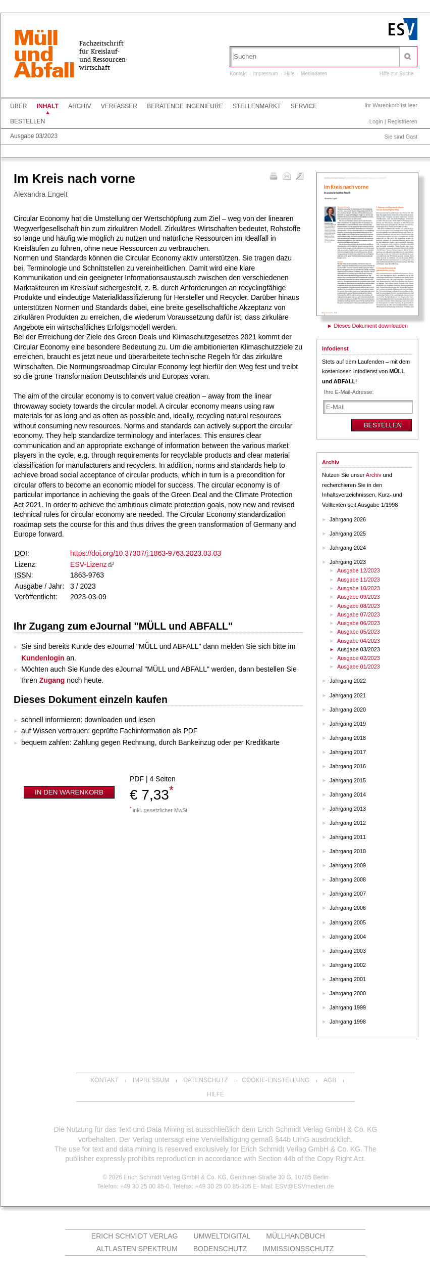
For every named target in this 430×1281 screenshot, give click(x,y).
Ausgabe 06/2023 (358, 623)
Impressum (265, 73)
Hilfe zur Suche (397, 73)
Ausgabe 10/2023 (358, 588)
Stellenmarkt (257, 106)
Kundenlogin (43, 658)
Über (18, 106)
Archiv (79, 106)
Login (376, 121)
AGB (330, 1080)
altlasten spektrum (137, 1249)
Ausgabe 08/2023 (358, 606)
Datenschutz (205, 1080)
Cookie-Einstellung (275, 1080)
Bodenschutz (220, 1249)
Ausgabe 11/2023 (358, 580)
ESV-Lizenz (88, 564)
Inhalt (48, 106)
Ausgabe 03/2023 (34, 136)
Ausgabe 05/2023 (358, 632)
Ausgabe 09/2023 (358, 597)
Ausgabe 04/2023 (358, 641)
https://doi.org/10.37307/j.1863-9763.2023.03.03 (145, 553)
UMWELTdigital (222, 1236)
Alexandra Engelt (41, 194)
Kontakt (238, 73)
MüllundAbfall (44, 55)
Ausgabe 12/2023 (358, 570)
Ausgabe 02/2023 (358, 658)
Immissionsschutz (298, 1249)
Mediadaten (314, 73)
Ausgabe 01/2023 (358, 667)
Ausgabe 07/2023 (358, 614)
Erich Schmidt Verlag (134, 1236)
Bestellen (27, 121)
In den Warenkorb (69, 792)
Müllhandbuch (295, 1236)
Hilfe (290, 73)
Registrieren (402, 121)
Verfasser (119, 106)
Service (304, 106)
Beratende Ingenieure (185, 106)
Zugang (52, 680)
